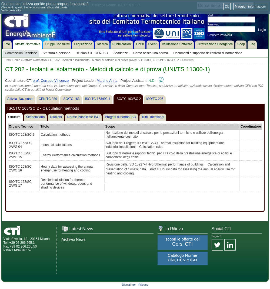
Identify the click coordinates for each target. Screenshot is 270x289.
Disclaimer (129, 284)
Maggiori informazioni (250, 6)
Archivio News (74, 239)
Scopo (110, 126)
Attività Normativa (35, 59)
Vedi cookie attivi (11, 10)
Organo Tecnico (21, 126)
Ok (227, 6)
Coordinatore (251, 126)
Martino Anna (107, 81)
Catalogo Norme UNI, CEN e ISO (182, 257)
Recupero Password (220, 35)
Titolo (45, 126)
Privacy (143, 284)
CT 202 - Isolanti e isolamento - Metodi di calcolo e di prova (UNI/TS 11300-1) (101, 59)
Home (16, 59)
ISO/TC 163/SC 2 (167, 59)
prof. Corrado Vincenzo (51, 81)
